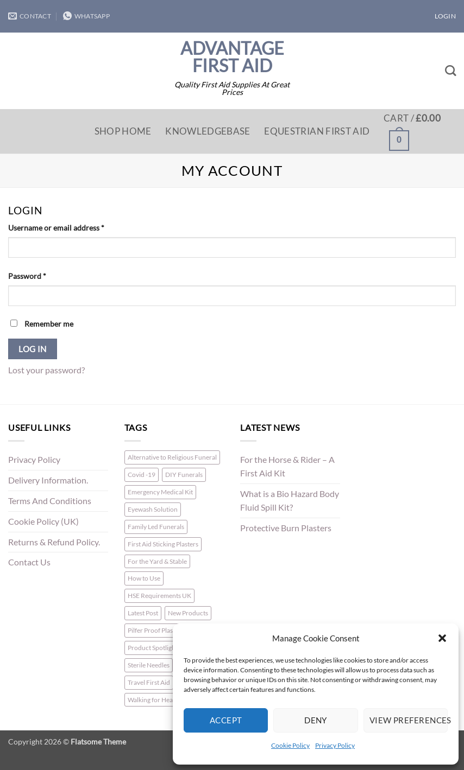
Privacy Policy (335, 745)
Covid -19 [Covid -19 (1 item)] (141, 474)
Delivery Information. (48, 480)
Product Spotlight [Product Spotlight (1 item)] (153, 648)
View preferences (408, 720)
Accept (226, 720)
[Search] (450, 71)
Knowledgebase (207, 131)
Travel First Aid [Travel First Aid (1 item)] (149, 682)
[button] (442, 638)
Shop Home (123, 131)
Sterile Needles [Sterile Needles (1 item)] (149, 665)
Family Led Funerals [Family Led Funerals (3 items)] (156, 527)
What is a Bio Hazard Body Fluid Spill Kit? (289, 500)
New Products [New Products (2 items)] (188, 613)
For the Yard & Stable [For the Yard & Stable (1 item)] (157, 561)
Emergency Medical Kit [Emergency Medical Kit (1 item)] (160, 492)
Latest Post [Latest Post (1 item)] (143, 613)
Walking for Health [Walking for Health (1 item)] (154, 700)
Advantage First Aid (232, 57)
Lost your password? (46, 370)
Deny (315, 720)
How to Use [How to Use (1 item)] (144, 578)
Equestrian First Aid (316, 131)
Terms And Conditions (49, 501)
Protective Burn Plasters (285, 528)
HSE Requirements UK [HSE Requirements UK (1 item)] (159, 595)
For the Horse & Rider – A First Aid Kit (287, 466)
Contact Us (29, 562)
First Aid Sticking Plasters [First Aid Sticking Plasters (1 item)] (163, 544)
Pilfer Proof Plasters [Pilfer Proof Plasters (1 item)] (156, 630)
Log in (32, 349)
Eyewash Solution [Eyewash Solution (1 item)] (153, 509)
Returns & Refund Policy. (54, 542)
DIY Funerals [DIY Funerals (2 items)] (184, 474)
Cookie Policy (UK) (43, 521)
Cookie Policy (290, 745)
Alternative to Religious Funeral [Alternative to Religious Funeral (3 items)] (172, 457)
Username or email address (71, 227)
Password (42, 275)
